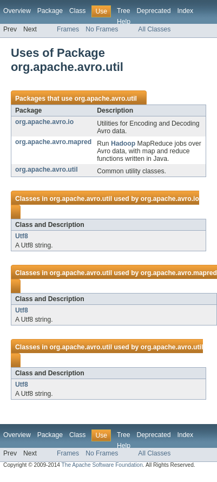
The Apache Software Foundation (102, 465)
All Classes (154, 29)
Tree (123, 11)
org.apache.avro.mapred (53, 142)
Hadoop (123, 143)
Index (185, 11)
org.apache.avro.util (105, 98)
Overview (17, 11)
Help (123, 21)
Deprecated (154, 11)
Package (50, 11)
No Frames (102, 29)
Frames (68, 29)
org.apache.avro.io (44, 122)
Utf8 (21, 236)
